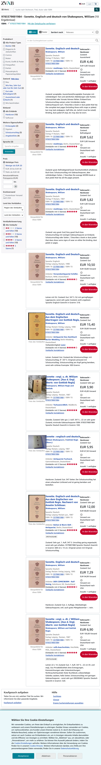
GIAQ (63, 345)
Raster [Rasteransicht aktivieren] (43, 32)
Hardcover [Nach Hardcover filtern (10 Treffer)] (10, 114)
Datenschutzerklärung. (70, 748)
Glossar (56, 699)
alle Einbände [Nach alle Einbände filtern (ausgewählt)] (10, 111)
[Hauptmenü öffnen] (6, 10)
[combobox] (54, 10)
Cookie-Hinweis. (36, 746)
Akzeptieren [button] (23, 756)
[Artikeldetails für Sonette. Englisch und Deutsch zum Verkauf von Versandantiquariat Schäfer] (37, 266)
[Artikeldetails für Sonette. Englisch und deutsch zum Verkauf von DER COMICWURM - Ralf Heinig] (37, 574)
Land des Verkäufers (12, 215)
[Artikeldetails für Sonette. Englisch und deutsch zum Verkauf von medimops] (37, 61)
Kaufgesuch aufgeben (12, 702)
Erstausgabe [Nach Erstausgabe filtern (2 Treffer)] (10, 126)
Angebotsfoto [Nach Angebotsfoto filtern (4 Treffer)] (11, 136)
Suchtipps (57, 696)
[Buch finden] (97, 10)
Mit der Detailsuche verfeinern (41, 23)
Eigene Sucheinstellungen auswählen (68, 703)
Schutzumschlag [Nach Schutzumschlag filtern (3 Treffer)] (12, 132)
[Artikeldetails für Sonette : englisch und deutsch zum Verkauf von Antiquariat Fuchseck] (37, 442)
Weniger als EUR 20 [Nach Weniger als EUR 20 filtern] (12, 165)
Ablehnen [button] (46, 756)
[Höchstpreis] (8, 187)
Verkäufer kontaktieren (55, 73)
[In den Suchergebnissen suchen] (63, 40)
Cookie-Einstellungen (23, 743)
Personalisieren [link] (70, 756)
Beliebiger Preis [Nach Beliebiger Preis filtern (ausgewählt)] (11, 162)
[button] (96, 40)
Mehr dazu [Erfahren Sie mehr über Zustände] (15, 79)
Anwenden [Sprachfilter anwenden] (9, 151)
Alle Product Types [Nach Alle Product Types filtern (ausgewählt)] (12, 42)
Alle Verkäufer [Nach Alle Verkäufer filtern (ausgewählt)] (12, 225)
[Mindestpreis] (8, 182)
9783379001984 (18, 23)
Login (90, 4)
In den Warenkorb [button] (90, 86)
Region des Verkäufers (13, 208)
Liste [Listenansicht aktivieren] (32, 32)
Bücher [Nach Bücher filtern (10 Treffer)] (9, 46)
